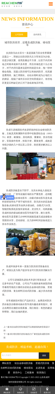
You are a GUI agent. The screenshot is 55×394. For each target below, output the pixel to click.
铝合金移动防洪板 (24, 363)
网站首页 (6, 363)
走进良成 (40, 368)
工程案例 (29, 372)
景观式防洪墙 (42, 363)
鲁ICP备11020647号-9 (10, 377)
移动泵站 (28, 368)
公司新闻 (19, 34)
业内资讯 (37, 34)
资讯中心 (17, 372)
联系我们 (41, 372)
